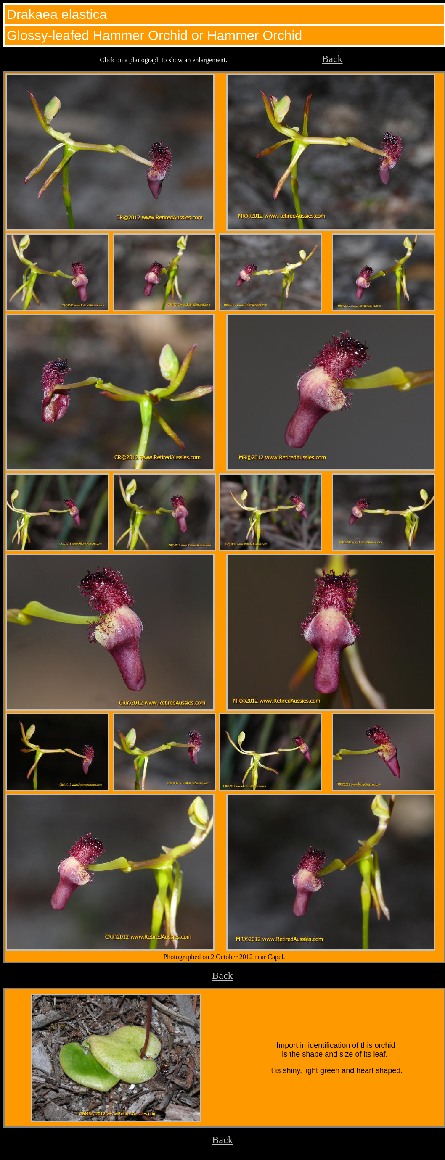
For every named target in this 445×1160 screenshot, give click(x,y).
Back (332, 58)
